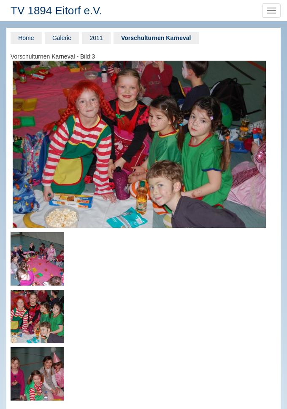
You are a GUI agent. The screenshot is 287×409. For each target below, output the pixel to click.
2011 (96, 38)
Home (26, 38)
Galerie (61, 38)
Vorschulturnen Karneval (156, 38)
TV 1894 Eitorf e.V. (56, 10)
